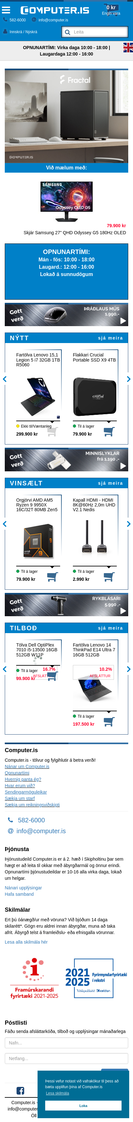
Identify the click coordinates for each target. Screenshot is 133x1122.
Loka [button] (83, 1106)
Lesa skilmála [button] (57, 1093)
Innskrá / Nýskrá (20, 32)
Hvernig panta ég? (23, 779)
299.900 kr (27, 434)
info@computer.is (50, 20)
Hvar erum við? (20, 785)
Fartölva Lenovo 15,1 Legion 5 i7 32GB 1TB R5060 (38, 360)
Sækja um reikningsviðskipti (32, 804)
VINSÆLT (26, 483)
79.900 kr (82, 434)
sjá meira (110, 337)
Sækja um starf (20, 798)
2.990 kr (81, 579)
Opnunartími (17, 772)
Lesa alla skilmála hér (26, 942)
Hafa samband (19, 894)
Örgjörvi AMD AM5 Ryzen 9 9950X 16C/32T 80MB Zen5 (37, 505)
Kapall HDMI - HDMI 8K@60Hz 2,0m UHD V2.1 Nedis (94, 505)
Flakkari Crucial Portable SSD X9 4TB (94, 357)
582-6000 (14, 20)
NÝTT (19, 337)
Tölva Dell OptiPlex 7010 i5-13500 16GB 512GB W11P (36, 650)
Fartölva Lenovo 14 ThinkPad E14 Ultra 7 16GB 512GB (94, 650)
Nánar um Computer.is (27, 766)
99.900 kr (25, 678)
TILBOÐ (23, 628)
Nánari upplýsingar (23, 887)
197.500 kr (83, 724)
